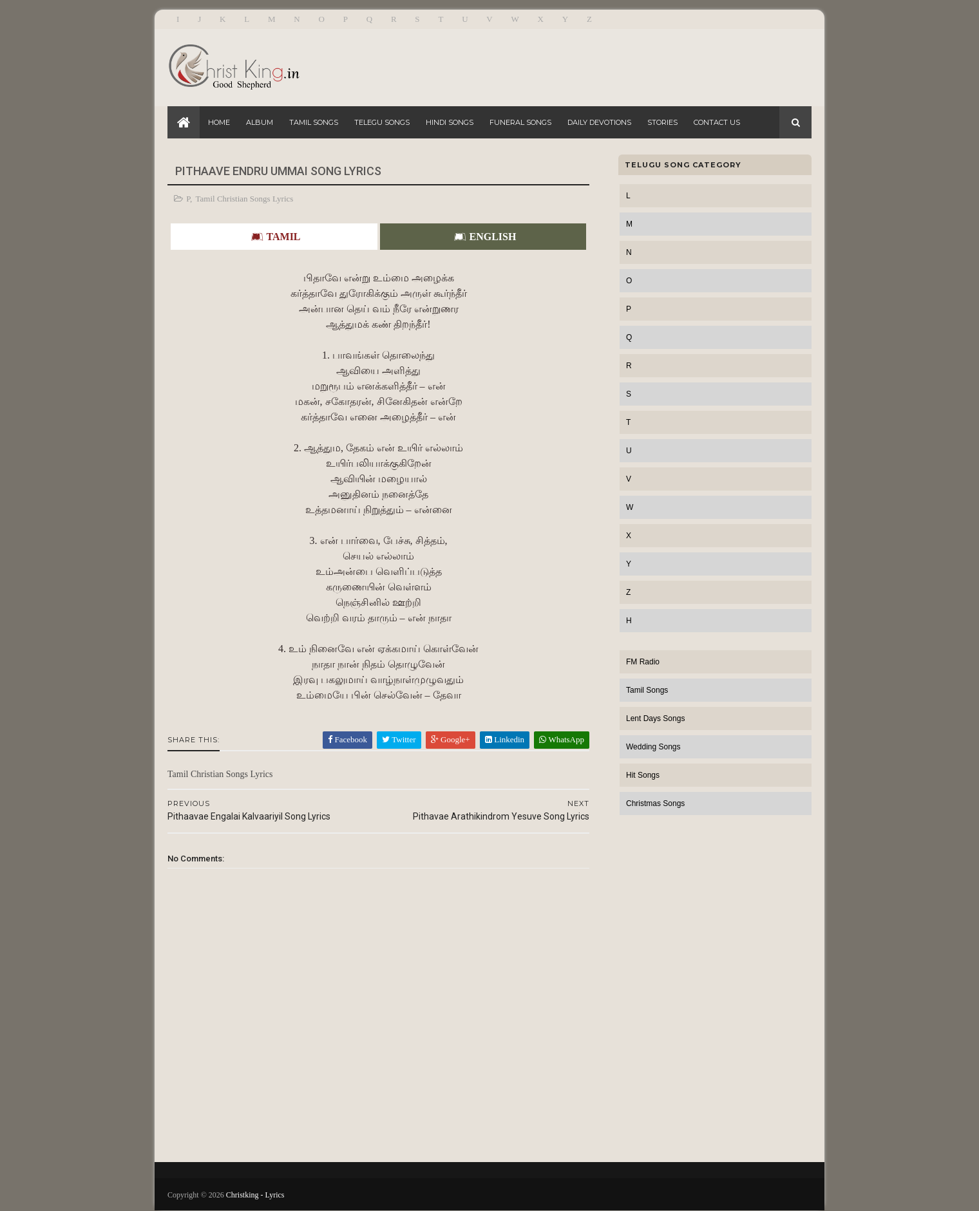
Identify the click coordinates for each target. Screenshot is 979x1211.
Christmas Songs (655, 803)
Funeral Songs (520, 122)
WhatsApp (561, 739)
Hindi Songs (449, 122)
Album (259, 122)
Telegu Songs (382, 122)
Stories (662, 122)
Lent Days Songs (655, 718)
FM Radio (643, 661)
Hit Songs (643, 775)
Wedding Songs (653, 746)
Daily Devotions (599, 122)
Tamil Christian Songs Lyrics (245, 198)
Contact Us (717, 122)
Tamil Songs (313, 122)
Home (219, 122)
